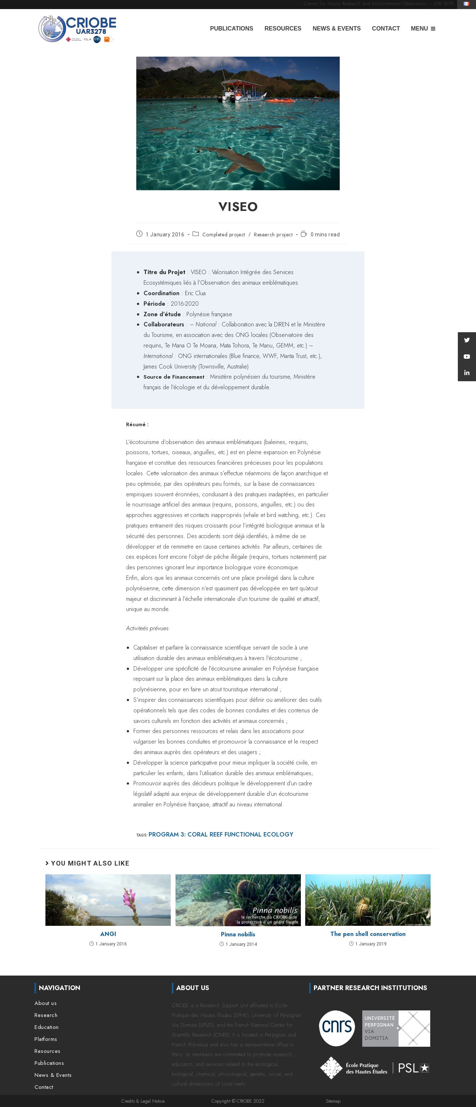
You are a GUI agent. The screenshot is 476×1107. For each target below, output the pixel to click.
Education (47, 1027)
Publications (231, 28)
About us (46, 1003)
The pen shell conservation (368, 934)
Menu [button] (419, 28)
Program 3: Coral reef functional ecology (221, 834)
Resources (283, 28)
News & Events (336, 28)
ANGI (108, 934)
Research (46, 1015)
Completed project (223, 234)
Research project (273, 234)
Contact (386, 28)
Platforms (46, 1039)
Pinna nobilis (238, 934)
